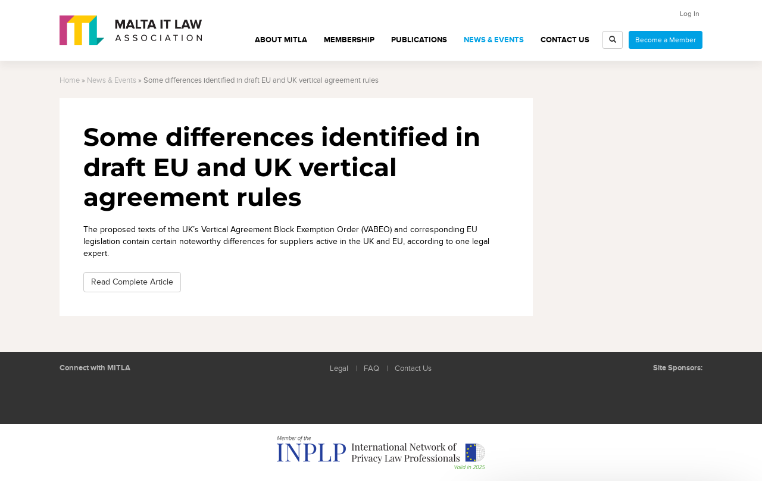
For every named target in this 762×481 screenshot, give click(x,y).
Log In (689, 14)
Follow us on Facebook (101, 396)
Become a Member (665, 40)
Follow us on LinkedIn (74, 396)
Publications (419, 40)
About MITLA (281, 40)
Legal (339, 368)
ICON (684, 392)
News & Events (494, 40)
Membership (349, 40)
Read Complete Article (132, 282)
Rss (128, 396)
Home (70, 80)
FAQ (371, 368)
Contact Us (565, 40)
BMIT (639, 392)
